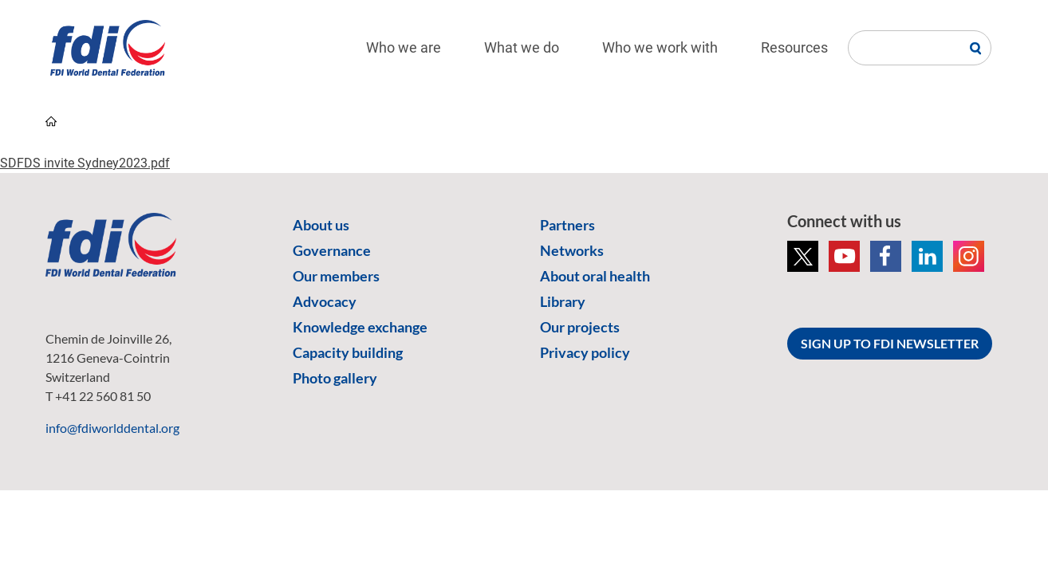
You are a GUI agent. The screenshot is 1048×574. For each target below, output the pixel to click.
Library (562, 301)
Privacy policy (585, 352)
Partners (567, 225)
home (51, 121)
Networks (572, 250)
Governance (332, 250)
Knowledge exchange (360, 327)
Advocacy (325, 301)
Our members (336, 276)
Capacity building (348, 352)
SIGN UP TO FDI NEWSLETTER (890, 343)
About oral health (595, 276)
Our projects (580, 327)
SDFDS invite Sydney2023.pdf (85, 163)
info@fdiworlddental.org (112, 427)
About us (321, 225)
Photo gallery (335, 378)
